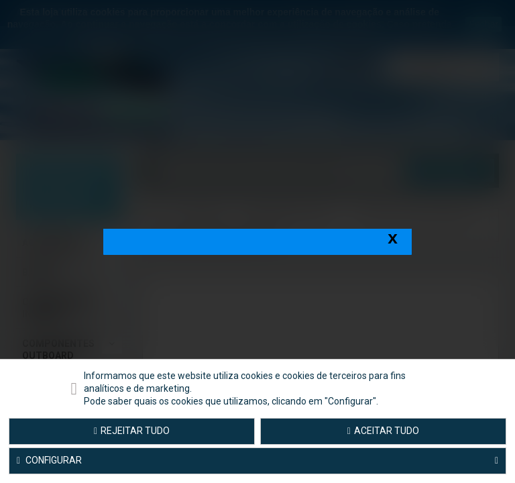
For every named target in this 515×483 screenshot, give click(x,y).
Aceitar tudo (383, 430)
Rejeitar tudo (132, 430)
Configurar (257, 461)
